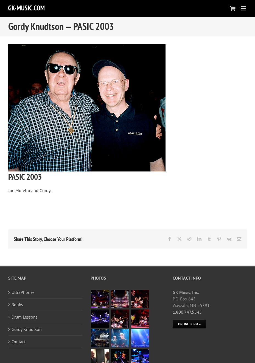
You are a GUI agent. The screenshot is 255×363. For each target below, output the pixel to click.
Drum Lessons (25, 317)
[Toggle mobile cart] (233, 8)
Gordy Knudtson (27, 329)
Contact (19, 341)
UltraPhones (23, 292)
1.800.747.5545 (187, 312)
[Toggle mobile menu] (244, 8)
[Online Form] (189, 324)
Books (17, 304)
